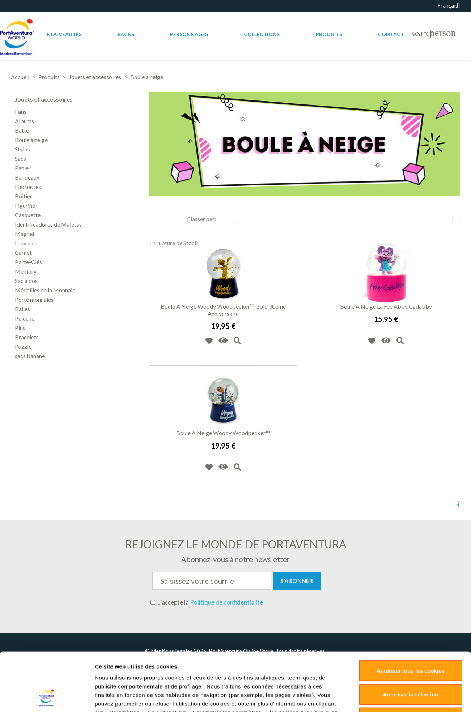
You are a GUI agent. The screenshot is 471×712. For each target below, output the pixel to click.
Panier (23, 168)
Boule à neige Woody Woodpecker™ (223, 432)
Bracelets (27, 337)
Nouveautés (64, 34)
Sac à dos (26, 281)
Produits (329, 34)
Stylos (22, 149)
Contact (391, 34)
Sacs (20, 158)
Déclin (410, 583)
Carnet (23, 252)
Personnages (189, 34)
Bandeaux (27, 177)
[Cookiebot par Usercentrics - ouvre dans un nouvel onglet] (46, 616)
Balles (22, 309)
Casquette (28, 215)
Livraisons (265, 664)
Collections (262, 34)
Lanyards (26, 243)
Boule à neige (31, 140)
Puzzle (23, 346)
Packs (126, 34)
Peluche (24, 318)
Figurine (25, 205)
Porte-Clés (28, 262)
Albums (24, 121)
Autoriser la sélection (410, 559)
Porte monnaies (34, 299)
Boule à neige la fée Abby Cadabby (386, 306)
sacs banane (30, 356)
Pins (20, 328)
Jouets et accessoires (44, 99)
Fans (20, 111)
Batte (22, 130)
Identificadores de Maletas (48, 224)
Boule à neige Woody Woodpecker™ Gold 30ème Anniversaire (223, 310)
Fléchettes (28, 187)
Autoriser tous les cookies (411, 535)
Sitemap (368, 664)
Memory (26, 271)
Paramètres (384, 616)
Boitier (23, 196)
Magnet (25, 234)
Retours (296, 664)
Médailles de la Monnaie (45, 290)
